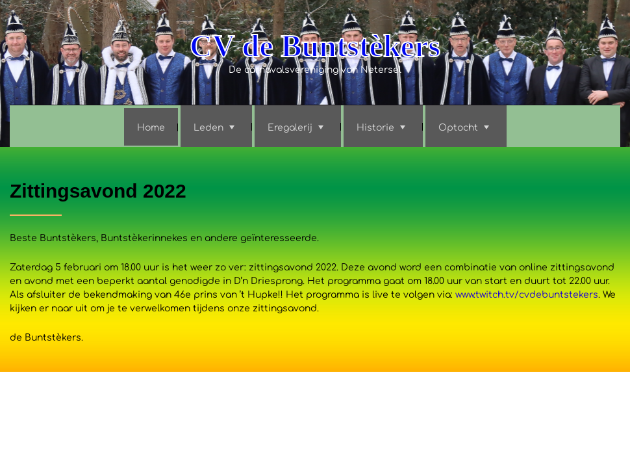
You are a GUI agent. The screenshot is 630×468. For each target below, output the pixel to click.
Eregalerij (290, 128)
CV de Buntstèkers (315, 46)
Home (151, 128)
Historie (375, 128)
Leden (208, 128)
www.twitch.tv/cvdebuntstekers (526, 295)
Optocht (458, 128)
